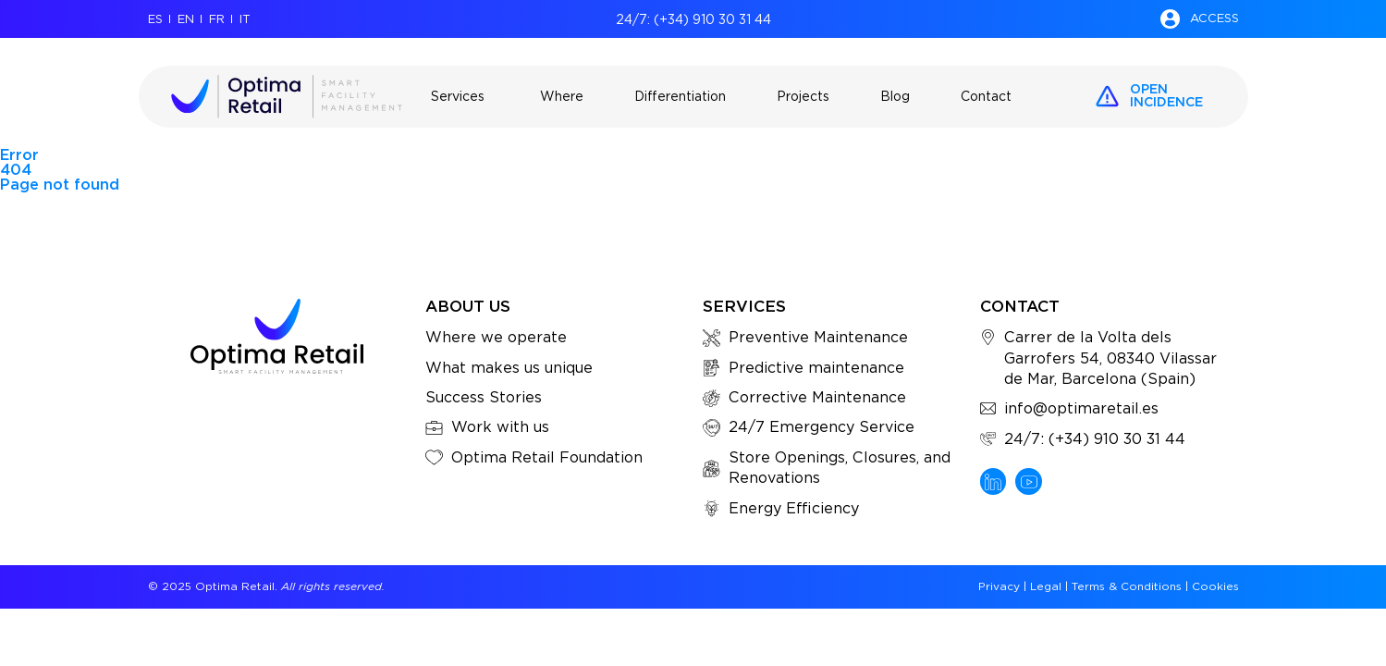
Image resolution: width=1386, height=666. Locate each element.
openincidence (1166, 95)
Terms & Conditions (1127, 586)
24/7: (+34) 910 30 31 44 (693, 19)
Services (744, 306)
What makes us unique (509, 367)
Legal (1045, 586)
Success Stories (483, 397)
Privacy (999, 586)
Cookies (1215, 586)
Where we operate (496, 337)
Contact (1020, 306)
